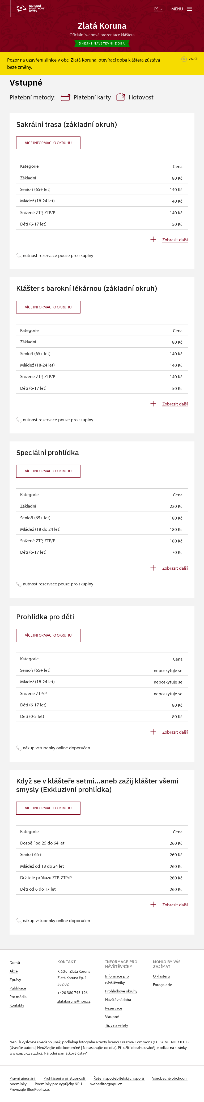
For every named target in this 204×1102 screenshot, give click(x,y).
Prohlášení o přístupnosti (66, 1078)
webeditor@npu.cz (125, 1084)
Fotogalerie (162, 984)
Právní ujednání (23, 1078)
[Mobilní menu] (182, 8)
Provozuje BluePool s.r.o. (30, 1089)
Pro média (18, 996)
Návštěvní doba (118, 999)
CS (158, 8)
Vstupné (112, 1016)
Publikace (18, 988)
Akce (14, 971)
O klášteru (161, 976)
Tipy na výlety (116, 1025)
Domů (15, 962)
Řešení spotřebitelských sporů (121, 1078)
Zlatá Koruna (102, 25)
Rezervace (113, 1008)
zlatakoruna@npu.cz (73, 1001)
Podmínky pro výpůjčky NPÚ (77, 1084)
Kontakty (17, 1005)
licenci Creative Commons (130, 1042)
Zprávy (15, 979)
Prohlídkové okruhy (121, 991)
